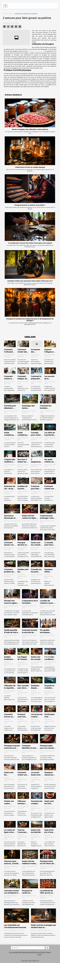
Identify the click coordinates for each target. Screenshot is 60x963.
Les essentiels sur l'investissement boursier (15, 926)
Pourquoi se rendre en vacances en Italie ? (30, 894)
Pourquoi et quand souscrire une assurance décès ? (12, 749)
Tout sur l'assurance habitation (23, 832)
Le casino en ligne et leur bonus (9, 832)
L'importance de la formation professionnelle (30, 603)
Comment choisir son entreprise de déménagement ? (11, 893)
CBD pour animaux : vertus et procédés (22, 804)
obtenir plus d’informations (36, 51)
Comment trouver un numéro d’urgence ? (9, 718)
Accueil (5, 13)
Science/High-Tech (39, 953)
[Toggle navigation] (5, 5)
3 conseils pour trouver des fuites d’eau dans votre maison (30, 243)
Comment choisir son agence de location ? (49, 489)
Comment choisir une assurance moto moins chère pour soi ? (30, 281)
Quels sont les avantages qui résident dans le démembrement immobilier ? (43, 927)
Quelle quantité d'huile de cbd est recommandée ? (11, 632)
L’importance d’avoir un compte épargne (30, 167)
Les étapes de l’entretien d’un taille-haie (23, 660)
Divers (10, 13)
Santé (30, 952)
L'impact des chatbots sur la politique (9, 461)
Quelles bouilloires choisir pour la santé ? (9, 660)
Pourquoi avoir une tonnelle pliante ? (22, 718)
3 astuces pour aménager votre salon (47, 518)
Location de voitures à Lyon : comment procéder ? (47, 604)
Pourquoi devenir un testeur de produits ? (30, 205)
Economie (13, 952)
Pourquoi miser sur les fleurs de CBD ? (47, 863)
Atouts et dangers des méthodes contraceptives (30, 129)
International (23, 952)
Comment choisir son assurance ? (23, 774)
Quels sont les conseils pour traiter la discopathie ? (36, 546)
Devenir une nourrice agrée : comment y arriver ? (12, 604)
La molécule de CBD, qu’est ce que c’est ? (46, 893)
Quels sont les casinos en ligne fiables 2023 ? (29, 518)
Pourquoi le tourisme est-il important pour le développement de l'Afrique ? (30, 320)
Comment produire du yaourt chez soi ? (9, 573)
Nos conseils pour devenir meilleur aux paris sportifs (23, 689)
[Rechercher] (28, 947)
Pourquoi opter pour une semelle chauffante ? (47, 748)
